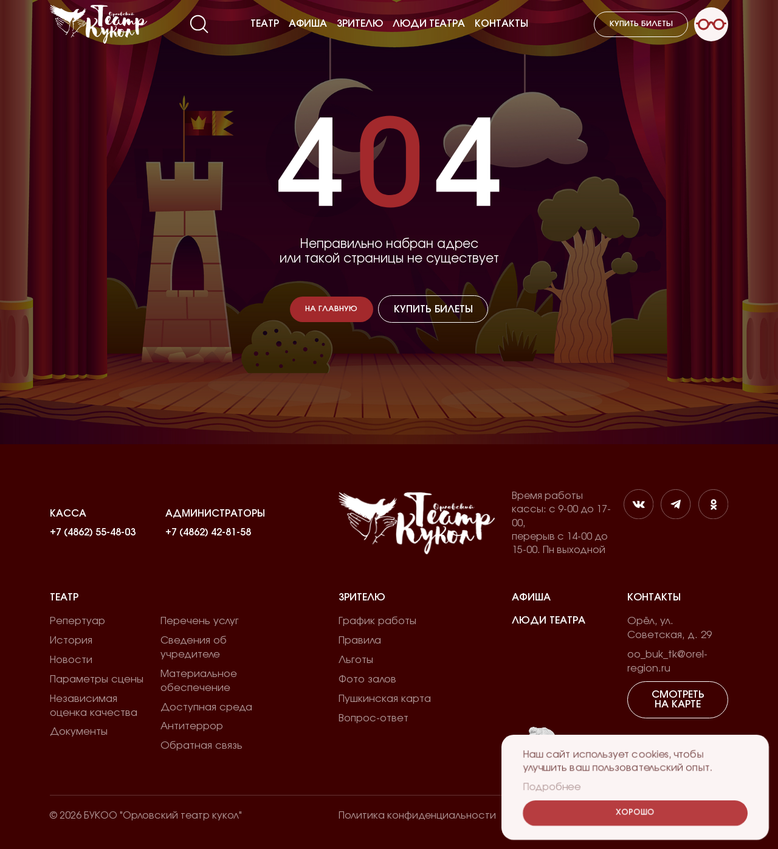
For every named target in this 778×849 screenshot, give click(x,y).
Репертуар (77, 621)
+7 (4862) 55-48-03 (93, 532)
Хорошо (635, 813)
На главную (331, 309)
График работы (377, 621)
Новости (71, 660)
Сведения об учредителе (193, 647)
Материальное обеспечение (198, 681)
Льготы (356, 660)
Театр (264, 24)
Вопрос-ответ (373, 718)
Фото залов (367, 679)
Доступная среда (206, 707)
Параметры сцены (96, 679)
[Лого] (98, 24)
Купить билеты (641, 24)
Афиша (308, 24)
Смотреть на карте (678, 699)
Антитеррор (191, 726)
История (71, 640)
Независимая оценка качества (93, 706)
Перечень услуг (199, 621)
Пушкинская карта (385, 699)
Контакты (501, 24)
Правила (360, 640)
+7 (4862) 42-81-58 (208, 532)
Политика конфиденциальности (417, 815)
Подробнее (551, 787)
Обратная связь (201, 746)
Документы (79, 732)
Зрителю (360, 24)
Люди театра (429, 24)
